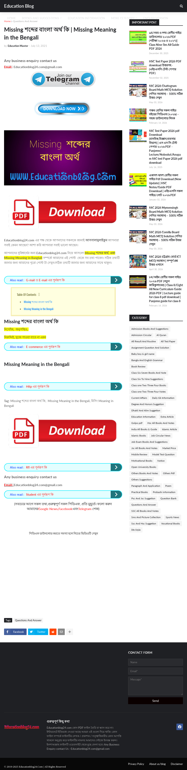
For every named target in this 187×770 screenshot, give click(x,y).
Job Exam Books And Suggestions (149, 441)
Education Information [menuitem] (86, 18)
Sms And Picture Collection (146, 517)
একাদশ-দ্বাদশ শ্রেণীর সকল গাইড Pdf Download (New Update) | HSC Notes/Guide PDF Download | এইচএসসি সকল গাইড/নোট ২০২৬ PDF (166, 185)
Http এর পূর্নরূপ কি (37, 386)
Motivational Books (141, 460)
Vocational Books (170, 523)
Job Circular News (160, 435)
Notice (160, 460)
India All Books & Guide (144, 429)
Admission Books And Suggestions (149, 328)
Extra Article (167, 416)
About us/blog (157, 764)
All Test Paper (168, 341)
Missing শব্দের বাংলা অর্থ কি (38, 302)
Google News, (48, 509)
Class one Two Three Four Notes (148, 391)
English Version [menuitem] (155, 18)
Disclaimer (177, 764)
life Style (136, 529)
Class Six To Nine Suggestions (147, 379)
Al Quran (161, 335)
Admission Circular (141, 335)
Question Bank (168, 498)
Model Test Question (163, 454)
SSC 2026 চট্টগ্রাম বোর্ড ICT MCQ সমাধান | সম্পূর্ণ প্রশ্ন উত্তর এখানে (165, 260)
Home (7, 21)
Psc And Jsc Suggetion (143, 498)
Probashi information (164, 492)
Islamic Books (138, 435)
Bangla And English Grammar (147, 360)
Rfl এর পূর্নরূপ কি (36, 467)
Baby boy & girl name (142, 353)
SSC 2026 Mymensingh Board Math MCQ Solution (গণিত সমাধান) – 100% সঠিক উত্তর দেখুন (166, 213)
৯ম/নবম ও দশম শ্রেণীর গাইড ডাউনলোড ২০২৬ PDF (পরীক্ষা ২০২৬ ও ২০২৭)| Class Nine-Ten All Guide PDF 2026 (165, 40)
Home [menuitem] (11, 18)
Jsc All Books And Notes (144, 448)
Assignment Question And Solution (150, 347)
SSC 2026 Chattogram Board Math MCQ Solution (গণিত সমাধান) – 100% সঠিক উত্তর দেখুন (166, 91)
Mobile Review (139, 454)
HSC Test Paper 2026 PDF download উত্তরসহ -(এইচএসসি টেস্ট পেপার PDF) (165, 67)
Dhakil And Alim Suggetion (145, 410)
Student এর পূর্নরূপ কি (40, 494)
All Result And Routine (143, 341)
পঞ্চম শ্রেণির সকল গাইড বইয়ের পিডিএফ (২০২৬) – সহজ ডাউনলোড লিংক (164, 114)
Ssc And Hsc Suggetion (143, 523)
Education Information (143, 416)
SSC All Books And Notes (145, 510)
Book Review (138, 366)
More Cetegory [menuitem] (123, 18)
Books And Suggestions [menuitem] (40, 18)
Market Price (169, 448)
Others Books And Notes (144, 473)
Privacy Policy (136, 764)
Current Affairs (139, 397)
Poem (168, 485)
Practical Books (139, 492)
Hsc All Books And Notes (160, 423)
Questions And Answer (25, 21)
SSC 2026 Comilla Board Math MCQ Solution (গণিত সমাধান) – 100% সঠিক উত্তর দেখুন (165, 238)
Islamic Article (169, 429)
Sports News (172, 517)
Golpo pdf (136, 423)
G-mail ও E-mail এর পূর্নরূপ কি (45, 280)
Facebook (65, 509)
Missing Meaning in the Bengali (39, 309)
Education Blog (19, 6)
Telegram (84, 509)
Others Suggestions (141, 479)
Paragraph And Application (145, 485)
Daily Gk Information (163, 397)
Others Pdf (169, 473)
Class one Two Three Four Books (148, 385)
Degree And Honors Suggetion (147, 404)
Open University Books (143, 466)
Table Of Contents (26, 294)
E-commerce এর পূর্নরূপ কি (43, 347)
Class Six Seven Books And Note (148, 372)
